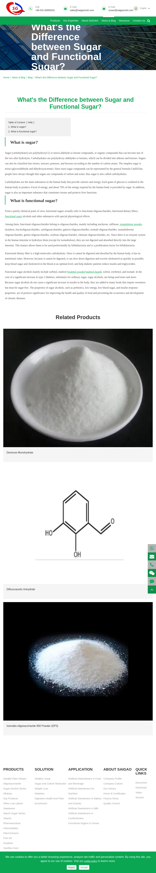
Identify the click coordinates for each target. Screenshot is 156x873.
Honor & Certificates (114, 793)
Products (55, 19)
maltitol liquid (93, 271)
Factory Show (111, 798)
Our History (109, 788)
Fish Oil (7, 838)
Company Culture (113, 783)
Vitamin (7, 818)
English (143, 8)
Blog (30, 77)
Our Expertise (70, 19)
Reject (71, 867)
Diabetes (39, 793)
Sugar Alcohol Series (14, 788)
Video (139, 792)
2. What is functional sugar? (22, 131)
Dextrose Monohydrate (20, 452)
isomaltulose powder (131, 224)
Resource (124, 19)
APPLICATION (80, 769)
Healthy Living (42, 778)
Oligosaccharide (12, 783)
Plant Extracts (11, 833)
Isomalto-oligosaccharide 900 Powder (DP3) (32, 725)
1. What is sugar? (17, 127)
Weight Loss (41, 788)
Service (140, 797)
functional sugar (13, 216)
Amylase (8, 843)
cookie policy (90, 861)
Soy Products (10, 798)
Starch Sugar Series (14, 813)
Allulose (7, 793)
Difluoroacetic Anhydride (21, 589)
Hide (30, 122)
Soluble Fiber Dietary (14, 778)
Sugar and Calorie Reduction (50, 783)
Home (6, 77)
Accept (84, 867)
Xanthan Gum (11, 848)
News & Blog (109, 19)
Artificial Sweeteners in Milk (83, 808)
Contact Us (139, 19)
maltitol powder (76, 271)
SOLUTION (44, 769)
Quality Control (111, 803)
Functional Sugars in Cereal (83, 823)
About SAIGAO (90, 19)
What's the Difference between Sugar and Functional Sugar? (66, 77)
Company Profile (112, 778)
